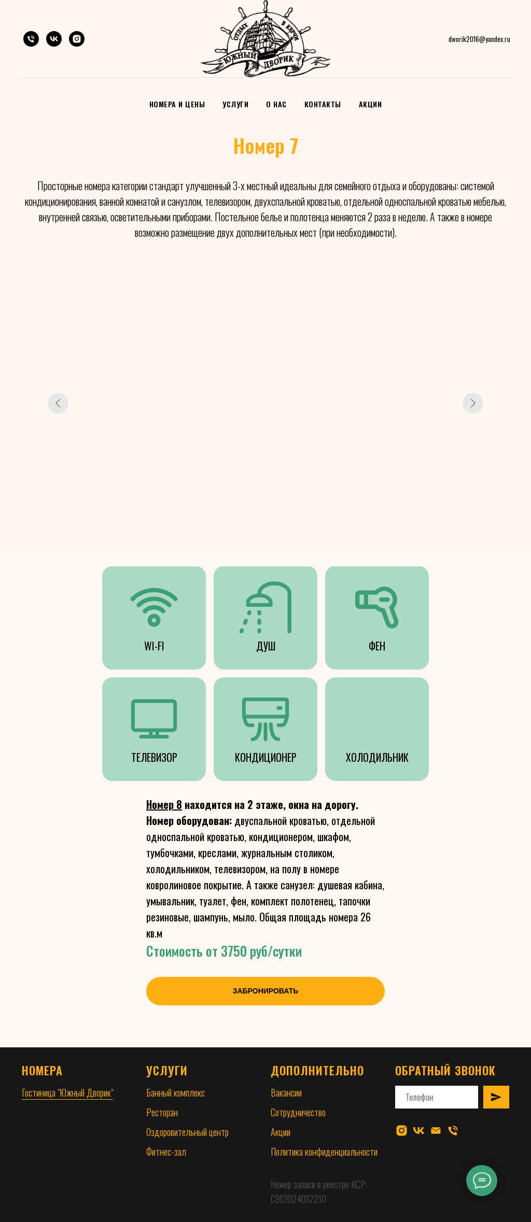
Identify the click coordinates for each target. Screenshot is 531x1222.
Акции (370, 103)
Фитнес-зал (166, 1151)
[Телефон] (31, 39)
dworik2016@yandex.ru (479, 39)
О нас (276, 103)
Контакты (322, 103)
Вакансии (286, 1092)
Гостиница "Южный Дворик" (67, 1092)
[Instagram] (77, 39)
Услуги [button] (235, 103)
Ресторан (162, 1112)
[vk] (418, 1130)
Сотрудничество (298, 1112)
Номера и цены (177, 103)
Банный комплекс (175, 1092)
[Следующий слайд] (473, 403)
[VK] (54, 39)
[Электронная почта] (435, 1130)
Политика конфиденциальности (324, 1151)
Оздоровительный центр (187, 1132)
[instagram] (401, 1130)
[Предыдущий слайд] (58, 403)
